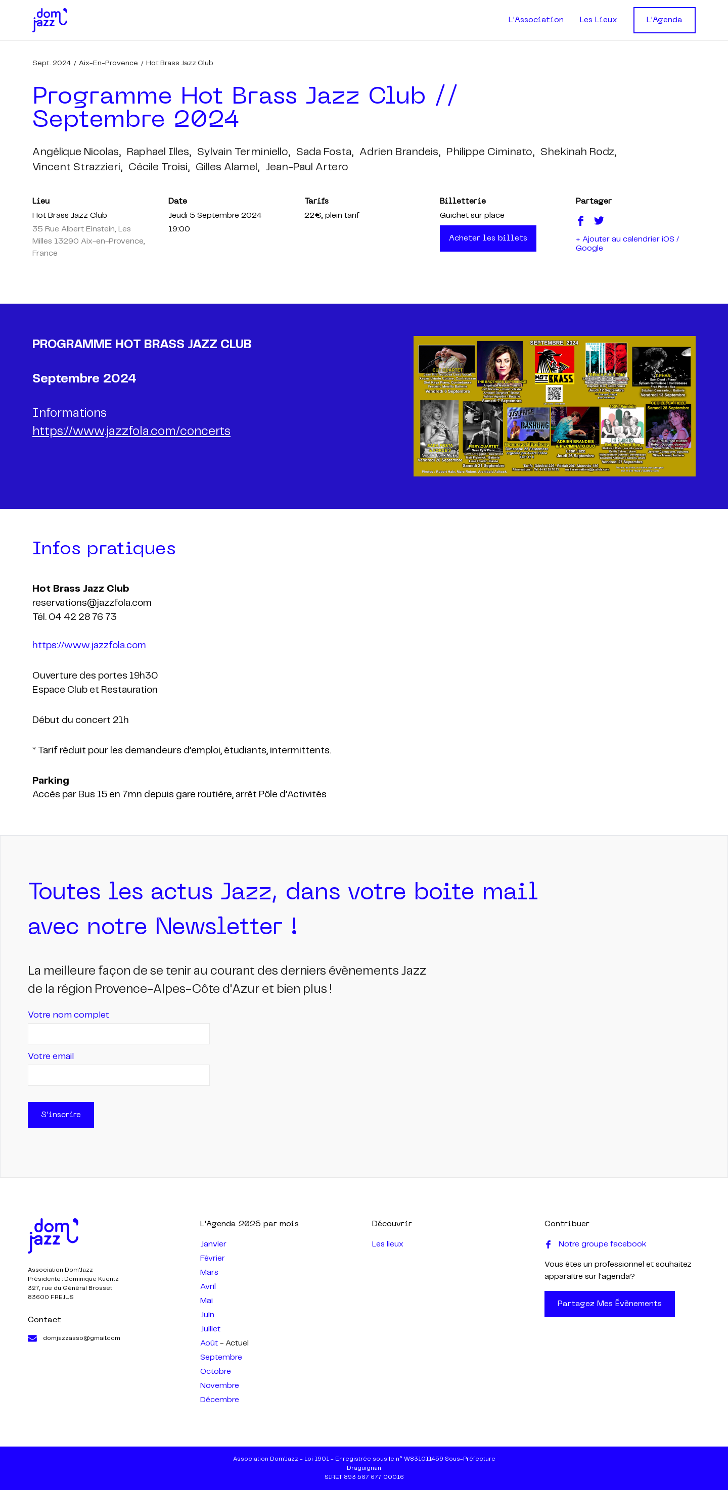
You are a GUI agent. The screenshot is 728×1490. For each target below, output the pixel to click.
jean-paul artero (306, 167)
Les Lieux (598, 20)
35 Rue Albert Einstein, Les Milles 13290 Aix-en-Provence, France (88, 241)
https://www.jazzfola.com (89, 645)
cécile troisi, (159, 167)
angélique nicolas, (76, 152)
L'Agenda (664, 20)
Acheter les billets (488, 238)
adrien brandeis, (399, 152)
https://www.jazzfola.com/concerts (131, 432)
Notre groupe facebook (595, 1244)
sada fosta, (324, 152)
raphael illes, (159, 152)
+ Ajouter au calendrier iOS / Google (627, 243)
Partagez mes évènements (610, 1304)
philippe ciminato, (490, 152)
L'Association (536, 20)
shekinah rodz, (578, 152)
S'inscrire (61, 1115)
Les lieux (387, 1244)
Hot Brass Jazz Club (179, 63)
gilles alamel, (227, 167)
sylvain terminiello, (243, 152)
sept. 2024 (51, 63)
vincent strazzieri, (77, 167)
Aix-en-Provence (108, 63)
